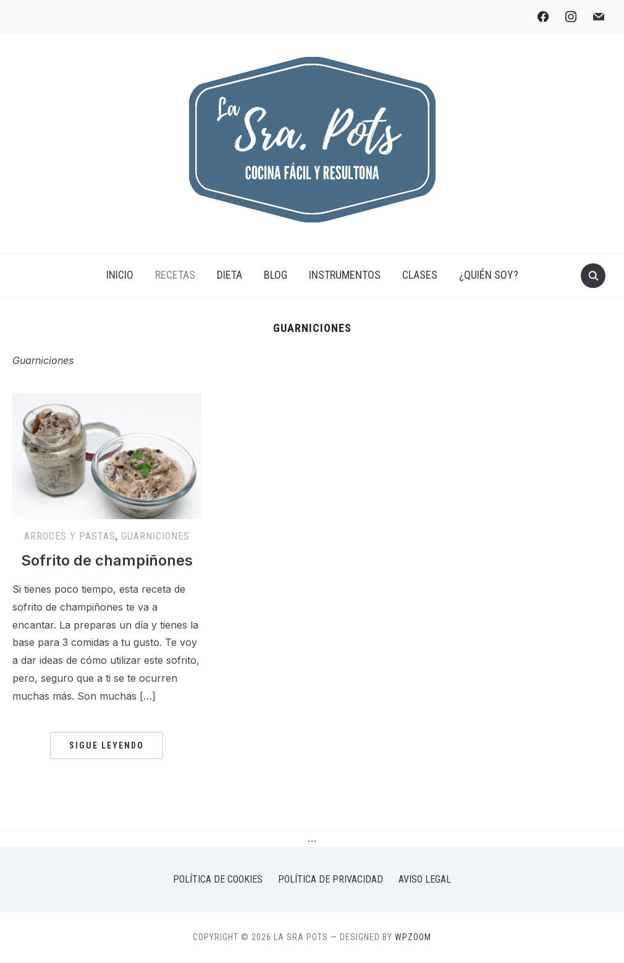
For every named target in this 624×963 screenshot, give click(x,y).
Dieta (229, 274)
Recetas (175, 274)
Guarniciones (155, 536)
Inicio (119, 274)
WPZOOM (413, 937)
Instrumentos (345, 274)
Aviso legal (424, 879)
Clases (419, 274)
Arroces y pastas (70, 536)
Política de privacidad (330, 879)
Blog (275, 274)
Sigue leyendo (106, 745)
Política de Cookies (218, 879)
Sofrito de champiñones (107, 560)
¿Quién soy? (488, 274)
